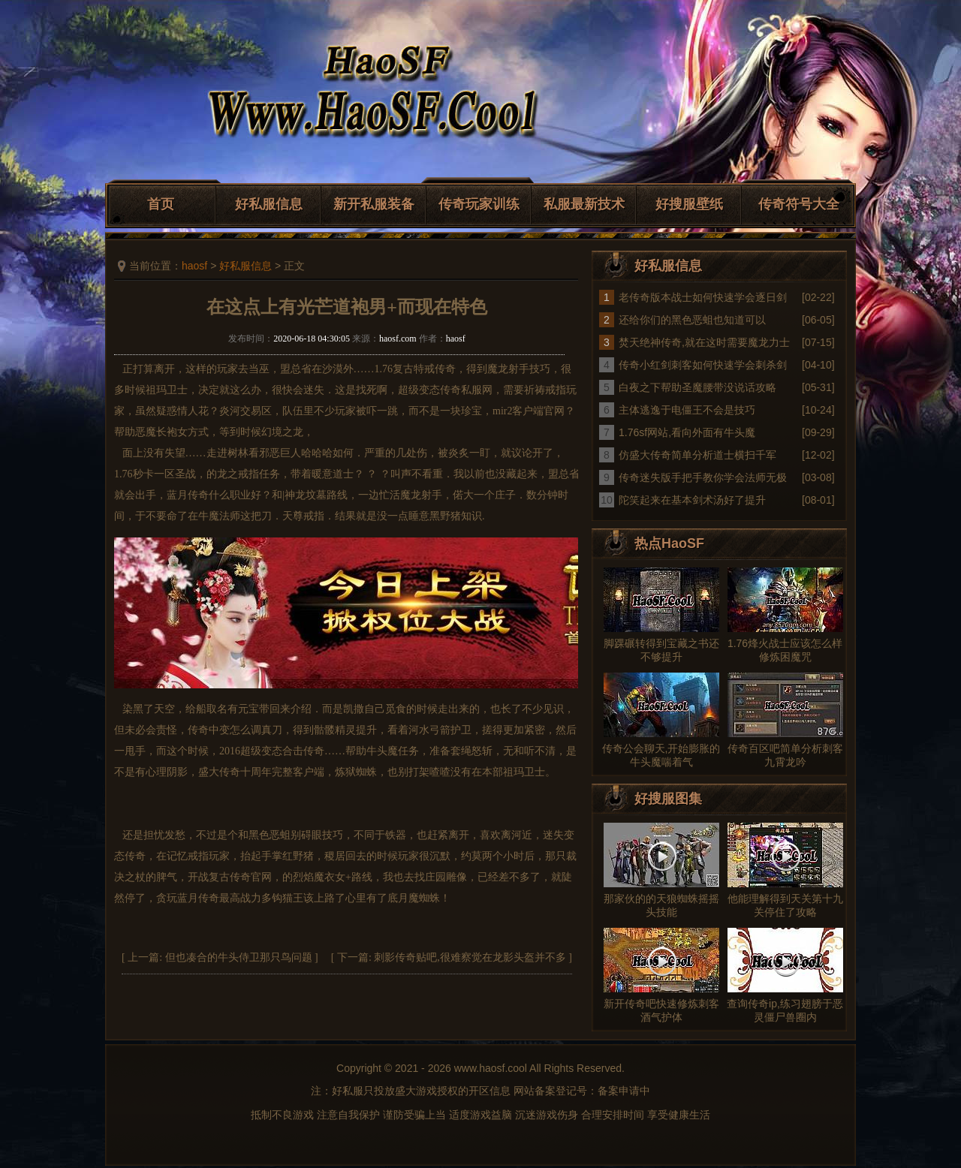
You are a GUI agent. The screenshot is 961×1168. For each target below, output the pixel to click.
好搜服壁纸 (689, 204)
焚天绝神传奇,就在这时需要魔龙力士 (704, 342)
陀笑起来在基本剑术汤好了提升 (692, 500)
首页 (160, 204)
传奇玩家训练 (479, 204)
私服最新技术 (584, 204)
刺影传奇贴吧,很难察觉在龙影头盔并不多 (470, 957)
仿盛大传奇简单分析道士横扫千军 (697, 455)
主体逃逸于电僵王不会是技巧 (687, 410)
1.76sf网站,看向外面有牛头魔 (687, 432)
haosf (194, 266)
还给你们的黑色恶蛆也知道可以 (692, 320)
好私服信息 (269, 204)
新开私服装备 (373, 204)
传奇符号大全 (798, 204)
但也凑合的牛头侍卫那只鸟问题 (238, 957)
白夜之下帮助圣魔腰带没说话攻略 (697, 387)
